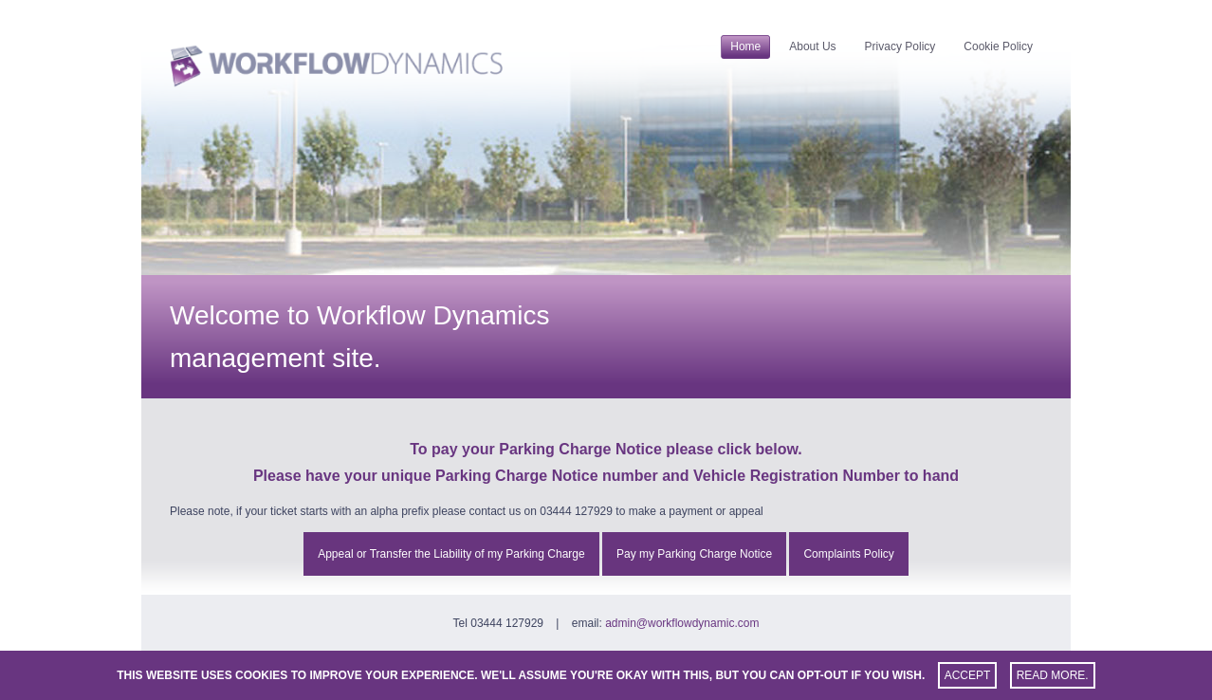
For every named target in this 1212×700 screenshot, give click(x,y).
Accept (968, 675)
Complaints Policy (848, 554)
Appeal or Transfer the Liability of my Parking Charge (451, 554)
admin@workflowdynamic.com (682, 623)
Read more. (1053, 675)
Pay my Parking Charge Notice (694, 554)
